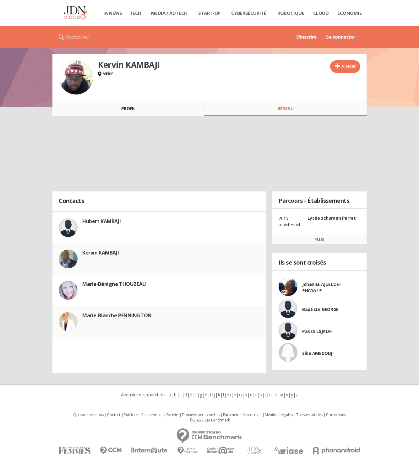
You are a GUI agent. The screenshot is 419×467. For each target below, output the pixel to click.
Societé (172, 415)
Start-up (209, 13)
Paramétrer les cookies (242, 415)
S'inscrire (306, 37)
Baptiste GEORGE (320, 309)
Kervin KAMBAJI (100, 252)
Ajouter (348, 66)
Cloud (321, 13)
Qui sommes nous (88, 415)
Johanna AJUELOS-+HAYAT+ (321, 287)
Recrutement (151, 415)
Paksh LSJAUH (317, 331)
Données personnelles (201, 415)
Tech (135, 13)
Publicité (131, 415)
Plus (319, 239)
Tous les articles (309, 415)
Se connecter (341, 37)
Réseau (285, 108)
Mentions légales (278, 415)
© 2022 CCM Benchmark (209, 420)
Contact (113, 415)
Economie (349, 13)
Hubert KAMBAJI (101, 221)
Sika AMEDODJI (318, 353)
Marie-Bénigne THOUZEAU (114, 284)
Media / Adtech (169, 13)
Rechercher (78, 37)
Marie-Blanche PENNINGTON (117, 315)
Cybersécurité (248, 13)
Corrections (336, 415)
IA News (112, 13)
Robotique (290, 13)
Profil (128, 108)
